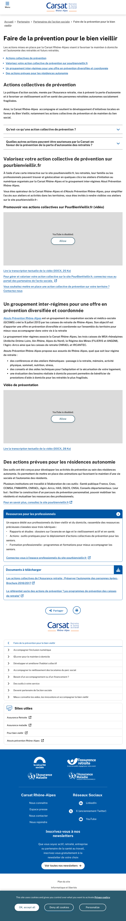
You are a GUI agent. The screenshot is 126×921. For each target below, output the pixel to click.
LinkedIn (87, 803)
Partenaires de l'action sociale (51, 21)
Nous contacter (38, 815)
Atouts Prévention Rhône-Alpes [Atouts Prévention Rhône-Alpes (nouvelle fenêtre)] (22, 318)
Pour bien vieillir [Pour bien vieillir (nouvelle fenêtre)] (15, 733)
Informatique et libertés (64, 887)
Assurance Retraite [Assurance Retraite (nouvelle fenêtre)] (17, 717)
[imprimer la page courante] (77, 610)
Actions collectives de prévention (26, 58)
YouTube (87, 819)
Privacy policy (102, 897)
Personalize (93, 907)
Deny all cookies (59, 907)
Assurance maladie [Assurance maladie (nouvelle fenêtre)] (17, 725)
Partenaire (23, 21)
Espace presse (38, 809)
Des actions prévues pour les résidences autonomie (37, 73)
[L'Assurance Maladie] (40, 775)
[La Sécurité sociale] (39, 762)
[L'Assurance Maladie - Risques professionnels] (81, 775)
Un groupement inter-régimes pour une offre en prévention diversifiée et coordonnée (57, 68)
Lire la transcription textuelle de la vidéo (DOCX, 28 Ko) (37, 448)
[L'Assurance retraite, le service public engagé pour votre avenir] (81, 762)
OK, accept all (26, 907)
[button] (56, 610)
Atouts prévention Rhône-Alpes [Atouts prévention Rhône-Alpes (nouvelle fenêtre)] (23, 740)
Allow (62, 241)
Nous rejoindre (38, 822)
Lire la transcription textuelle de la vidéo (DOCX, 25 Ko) (37, 270)
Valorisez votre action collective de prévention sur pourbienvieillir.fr (47, 63)
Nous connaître (38, 803)
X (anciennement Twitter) (87, 811)
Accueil (8, 21)
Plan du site (64, 881)
